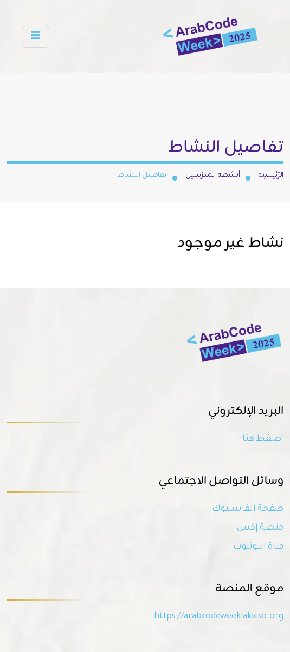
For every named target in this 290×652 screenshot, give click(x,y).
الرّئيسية (271, 176)
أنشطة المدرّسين (212, 176)
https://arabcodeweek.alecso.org (218, 617)
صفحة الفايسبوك (247, 509)
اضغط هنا (262, 439)
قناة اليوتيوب (258, 547)
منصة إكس (260, 528)
